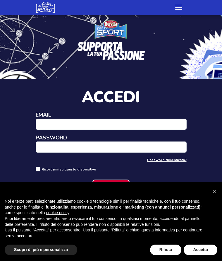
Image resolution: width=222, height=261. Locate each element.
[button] (214, 191)
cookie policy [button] (57, 212)
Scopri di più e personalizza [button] (41, 249)
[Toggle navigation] (179, 7)
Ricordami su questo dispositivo (69, 169)
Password (51, 138)
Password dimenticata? (167, 160)
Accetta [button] (200, 249)
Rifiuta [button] (165, 249)
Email (43, 115)
